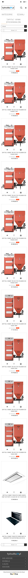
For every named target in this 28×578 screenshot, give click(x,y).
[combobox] (14, 26)
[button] (25, 2)
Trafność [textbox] (4, 26)
